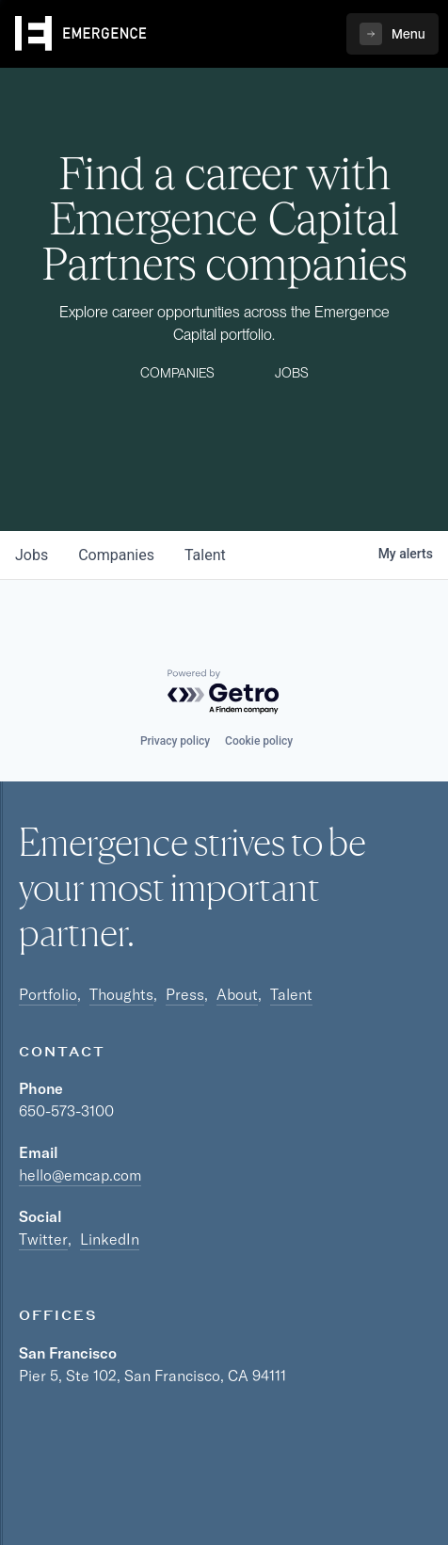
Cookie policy (259, 741)
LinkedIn (109, 1239)
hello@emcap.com (80, 1175)
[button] (392, 34)
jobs (31, 555)
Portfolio (48, 994)
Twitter (43, 1239)
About (237, 994)
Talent (291, 994)
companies (116, 555)
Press (185, 994)
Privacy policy (175, 741)
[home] (81, 34)
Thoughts (121, 994)
